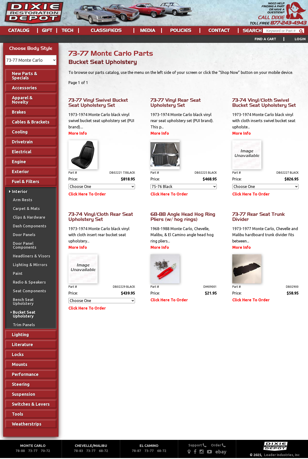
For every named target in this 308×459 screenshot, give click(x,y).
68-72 (103, 451)
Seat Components (29, 291)
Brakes (19, 111)
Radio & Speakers (29, 282)
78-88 (20, 451)
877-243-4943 (288, 23)
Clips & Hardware (29, 217)
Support (197, 445)
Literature (22, 344)
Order (218, 445)
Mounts (19, 364)
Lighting (20, 334)
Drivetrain (22, 141)
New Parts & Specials (24, 75)
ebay (220, 451)
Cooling (20, 131)
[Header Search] (283, 30)
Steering (21, 384)
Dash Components (29, 226)
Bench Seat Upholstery (23, 301)
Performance (25, 374)
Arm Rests (22, 200)
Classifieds (106, 30)
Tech (67, 30)
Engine (19, 161)
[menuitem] (275, 39)
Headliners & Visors (31, 256)
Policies (180, 30)
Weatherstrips (27, 423)
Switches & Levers (31, 404)
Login (300, 39)
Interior (19, 191)
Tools (17, 414)
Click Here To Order (87, 194)
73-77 (32, 451)
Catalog (18, 30)
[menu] (154, 39)
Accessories (24, 87)
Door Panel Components (24, 245)
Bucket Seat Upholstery (24, 314)
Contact (219, 30)
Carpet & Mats (26, 208)
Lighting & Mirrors (30, 265)
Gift (47, 30)
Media (147, 30)
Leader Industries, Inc (282, 455)
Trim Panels (24, 325)
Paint (18, 273)
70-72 (45, 451)
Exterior (20, 171)
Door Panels (24, 235)
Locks (18, 354)
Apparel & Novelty (22, 99)
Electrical (21, 151)
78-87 (136, 451)
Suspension (23, 394)
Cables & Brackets (31, 121)
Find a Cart (265, 39)
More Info (77, 133)
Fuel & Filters (25, 181)
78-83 (78, 451)
